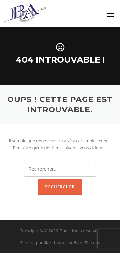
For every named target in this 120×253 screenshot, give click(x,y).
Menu (110, 13)
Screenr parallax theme (42, 242)
